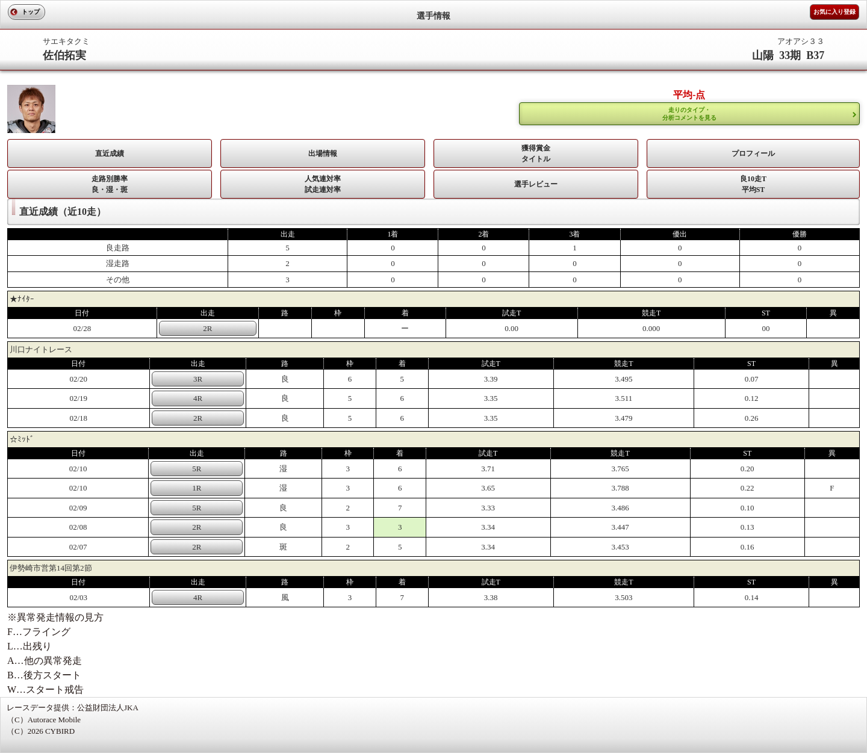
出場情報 (322, 153)
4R (197, 398)
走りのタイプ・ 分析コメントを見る (689, 114)
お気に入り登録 (834, 11)
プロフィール (753, 153)
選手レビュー (536, 184)
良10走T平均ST (753, 184)
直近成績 (109, 153)
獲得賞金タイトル (535, 153)
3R (197, 378)
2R (207, 328)
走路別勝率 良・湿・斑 (110, 184)
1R (196, 487)
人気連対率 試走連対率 (323, 184)
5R (196, 468)
